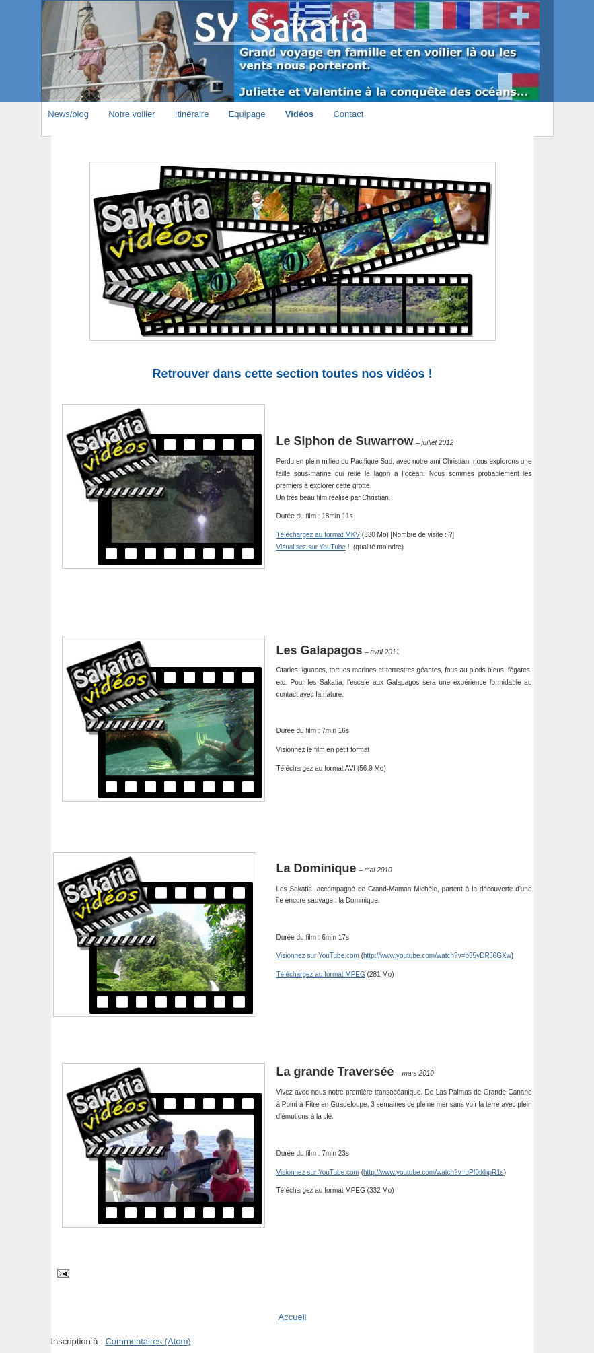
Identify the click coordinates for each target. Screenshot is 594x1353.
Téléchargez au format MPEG (320, 974)
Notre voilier (131, 114)
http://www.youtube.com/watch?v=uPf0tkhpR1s (433, 1172)
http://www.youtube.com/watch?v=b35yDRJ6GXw (437, 955)
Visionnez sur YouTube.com (317, 955)
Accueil (293, 1317)
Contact (348, 114)
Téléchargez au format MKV (318, 535)
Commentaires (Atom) (147, 1341)
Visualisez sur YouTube (311, 547)
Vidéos (299, 114)
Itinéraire (192, 114)
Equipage (247, 114)
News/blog (68, 114)
